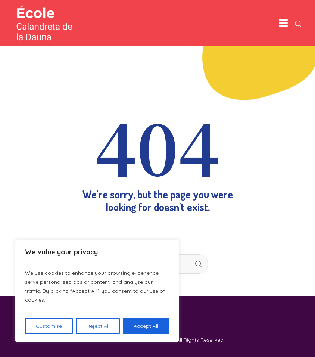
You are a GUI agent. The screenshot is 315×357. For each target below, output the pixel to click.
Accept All (146, 326)
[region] (97, 291)
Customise (49, 326)
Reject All (98, 326)
